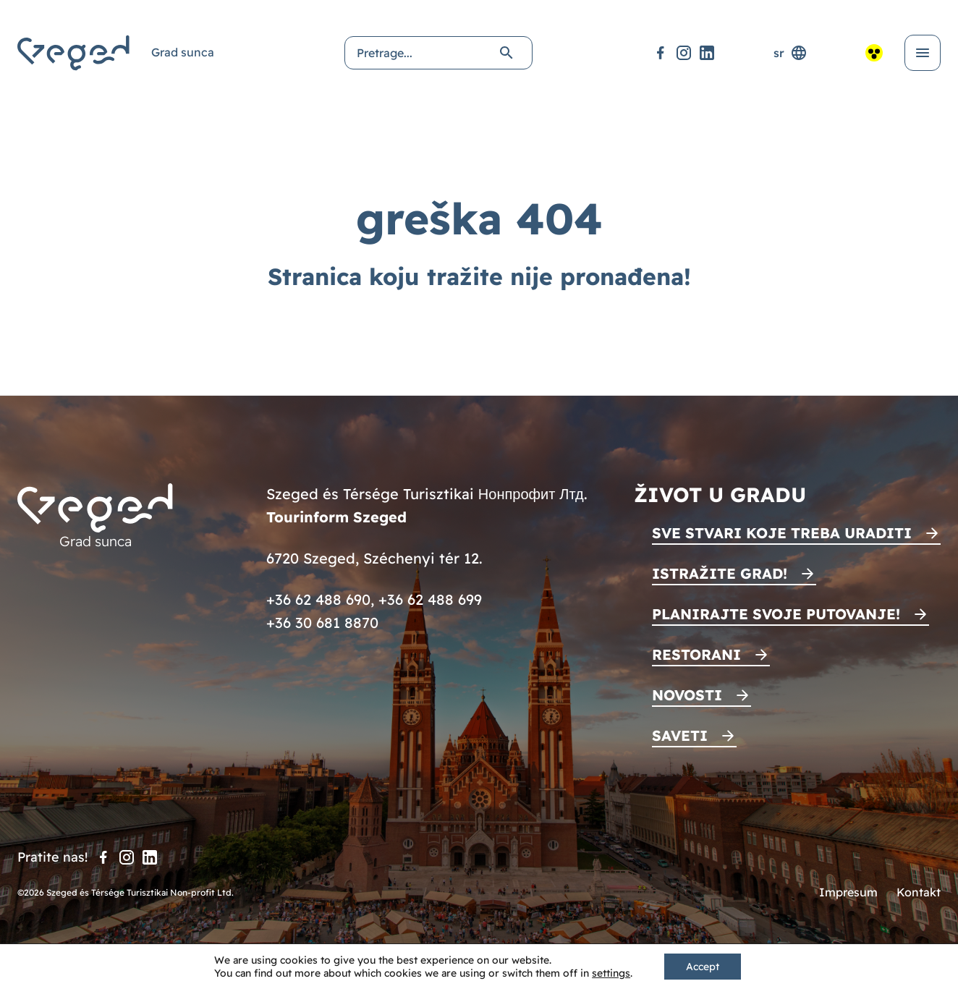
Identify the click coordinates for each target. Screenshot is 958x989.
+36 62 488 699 (430, 599)
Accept (702, 966)
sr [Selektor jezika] (790, 52)
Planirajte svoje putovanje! (776, 614)
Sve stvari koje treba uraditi (782, 533)
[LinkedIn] (707, 52)
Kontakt (918, 892)
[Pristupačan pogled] (874, 52)
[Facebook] (660, 52)
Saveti (680, 735)
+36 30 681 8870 (322, 623)
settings (611, 973)
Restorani (696, 654)
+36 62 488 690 (318, 599)
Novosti (687, 695)
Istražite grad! (719, 573)
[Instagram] (683, 52)
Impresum (848, 892)
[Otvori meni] (922, 53)
